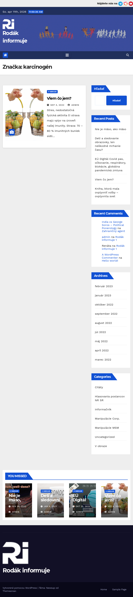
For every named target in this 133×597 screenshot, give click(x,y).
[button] (127, 55)
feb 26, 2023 (19, 506)
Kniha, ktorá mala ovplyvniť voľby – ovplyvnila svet (107, 192)
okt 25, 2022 (83, 506)
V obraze (52, 92)
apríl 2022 (102, 350)
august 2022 (103, 323)
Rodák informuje (26, 570)
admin (73, 105)
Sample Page (119, 589)
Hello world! (110, 260)
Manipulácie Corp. (107, 418)
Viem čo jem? (59, 98)
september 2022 (106, 313)
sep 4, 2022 (57, 105)
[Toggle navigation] (67, 55)
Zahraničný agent (113, 231)
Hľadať (99, 88)
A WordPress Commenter (110, 256)
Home (103, 589)
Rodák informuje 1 (113, 238)
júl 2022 (100, 332)
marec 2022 (103, 359)
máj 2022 (101, 341)
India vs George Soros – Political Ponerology (113, 225)
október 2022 (104, 304)
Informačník (103, 409)
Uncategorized (105, 437)
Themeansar (9, 591)
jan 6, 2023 (50, 506)
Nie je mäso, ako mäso (110, 129)
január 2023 (103, 295)
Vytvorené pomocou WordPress (20, 588)
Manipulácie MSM (107, 427)
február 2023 (104, 286)
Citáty (99, 387)
